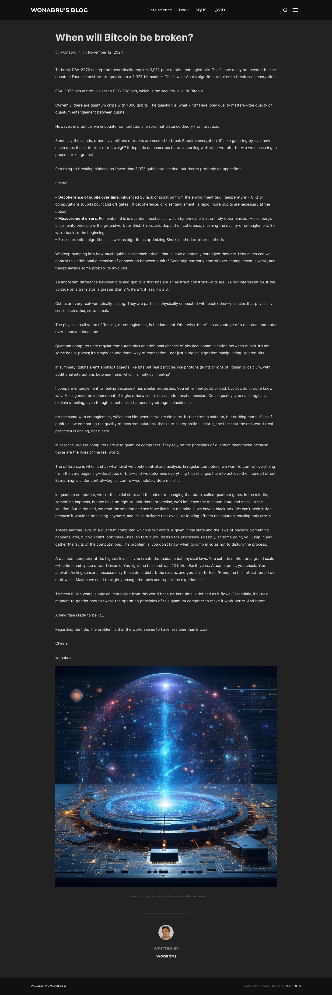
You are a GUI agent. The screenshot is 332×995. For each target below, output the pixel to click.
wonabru (68, 52)
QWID (222, 10)
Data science (163, 10)
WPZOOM (293, 986)
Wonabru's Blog (62, 10)
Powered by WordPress (48, 986)
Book (187, 10)
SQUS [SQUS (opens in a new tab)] (204, 10)
